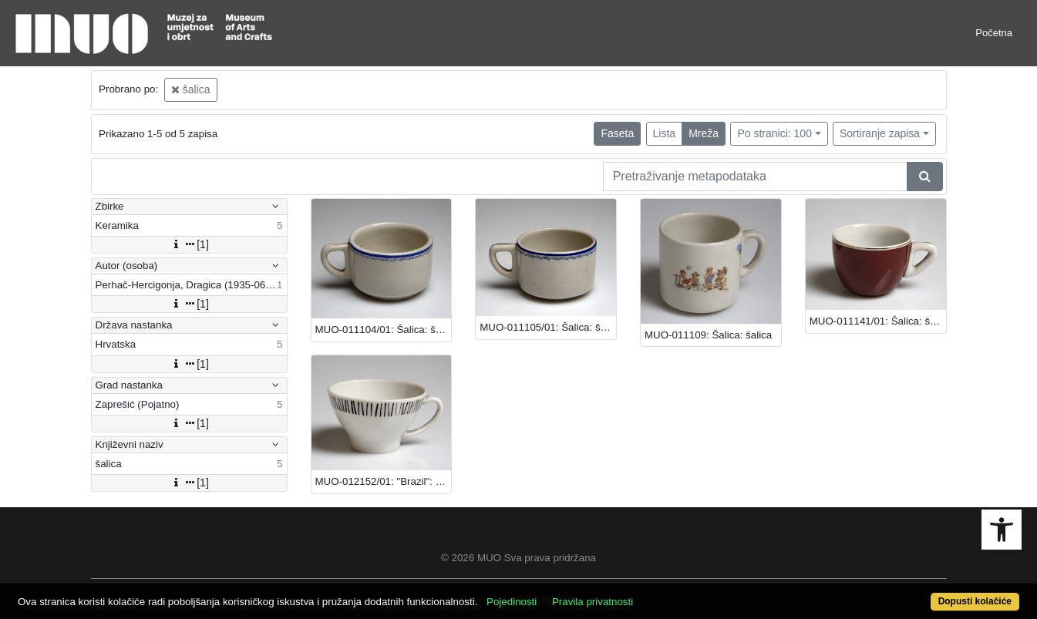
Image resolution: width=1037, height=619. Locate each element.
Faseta (617, 133)
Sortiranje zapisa (880, 133)
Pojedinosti (512, 601)
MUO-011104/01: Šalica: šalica (383, 329)
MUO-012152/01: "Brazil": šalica (383, 481)
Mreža (704, 133)
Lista (664, 133)
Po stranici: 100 (774, 133)
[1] (189, 244)
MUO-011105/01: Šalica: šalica (548, 327)
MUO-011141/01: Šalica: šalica (878, 321)
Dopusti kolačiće (975, 601)
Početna (993, 33)
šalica (190, 89)
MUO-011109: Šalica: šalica (708, 335)
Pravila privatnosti (592, 601)
